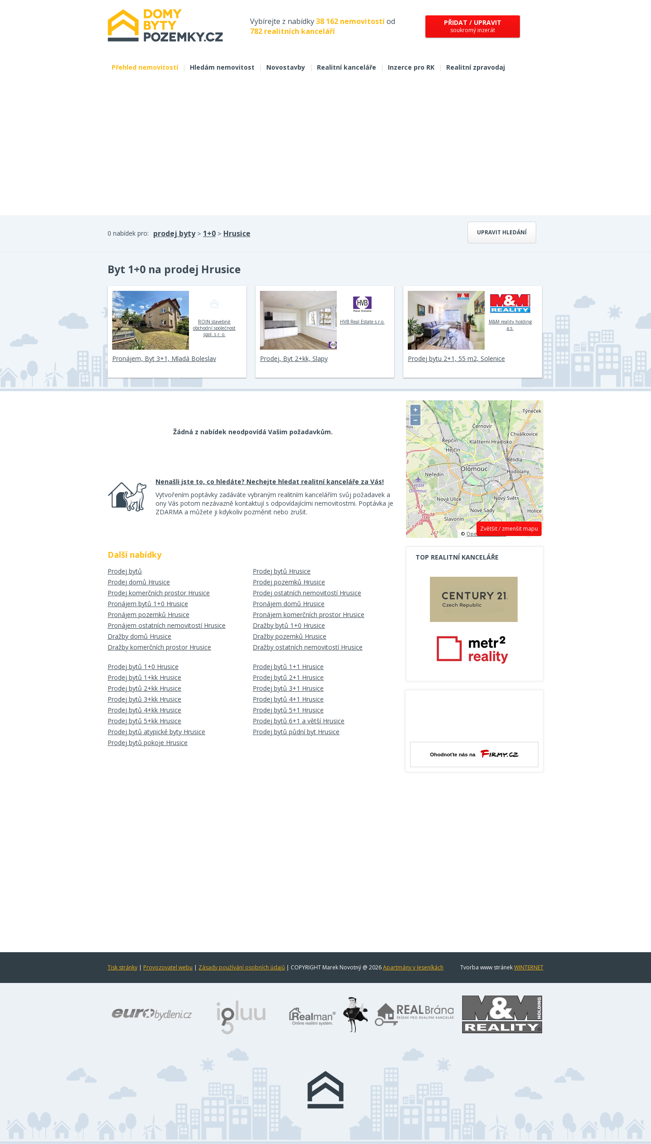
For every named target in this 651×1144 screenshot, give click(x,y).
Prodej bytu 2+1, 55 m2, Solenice (456, 358)
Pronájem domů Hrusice (289, 603)
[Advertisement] (325, 147)
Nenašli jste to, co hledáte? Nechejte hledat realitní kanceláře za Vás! (270, 481)
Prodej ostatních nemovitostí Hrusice (307, 593)
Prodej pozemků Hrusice (289, 582)
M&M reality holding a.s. (510, 310)
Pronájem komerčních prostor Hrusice (308, 614)
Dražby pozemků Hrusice (289, 636)
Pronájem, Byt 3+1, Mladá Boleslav (164, 358)
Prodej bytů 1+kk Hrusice (144, 677)
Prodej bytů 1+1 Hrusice (288, 666)
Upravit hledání (502, 232)
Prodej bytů (125, 571)
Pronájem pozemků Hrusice (148, 614)
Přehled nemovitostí (145, 67)
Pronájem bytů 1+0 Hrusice (148, 603)
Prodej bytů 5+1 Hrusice (288, 710)
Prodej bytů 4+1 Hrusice (288, 699)
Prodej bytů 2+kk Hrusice (144, 688)
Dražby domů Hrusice (139, 636)
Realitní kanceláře (346, 67)
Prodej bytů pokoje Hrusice (148, 742)
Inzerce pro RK (411, 67)
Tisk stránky (122, 967)
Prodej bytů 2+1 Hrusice (288, 677)
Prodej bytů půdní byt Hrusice (296, 731)
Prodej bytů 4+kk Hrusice (144, 710)
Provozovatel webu (168, 967)
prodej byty (174, 233)
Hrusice (236, 233)
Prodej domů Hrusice (139, 582)
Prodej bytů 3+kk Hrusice (144, 699)
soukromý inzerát (472, 26)
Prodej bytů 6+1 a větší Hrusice (298, 721)
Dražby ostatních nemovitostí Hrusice (308, 647)
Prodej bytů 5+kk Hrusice (144, 721)
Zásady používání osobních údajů (241, 967)
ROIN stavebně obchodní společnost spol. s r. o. (214, 313)
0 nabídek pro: (128, 233)
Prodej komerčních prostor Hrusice (159, 593)
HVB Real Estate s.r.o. (362, 307)
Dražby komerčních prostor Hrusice (159, 647)
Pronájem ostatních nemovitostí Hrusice (167, 625)
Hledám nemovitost (222, 67)
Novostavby (285, 67)
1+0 (209, 233)
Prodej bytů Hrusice (282, 571)
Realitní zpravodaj (475, 67)
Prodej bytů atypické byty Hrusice (156, 731)
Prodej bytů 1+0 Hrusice (143, 666)
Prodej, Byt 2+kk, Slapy (294, 358)
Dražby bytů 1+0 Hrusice (289, 625)
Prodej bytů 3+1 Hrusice (288, 688)
